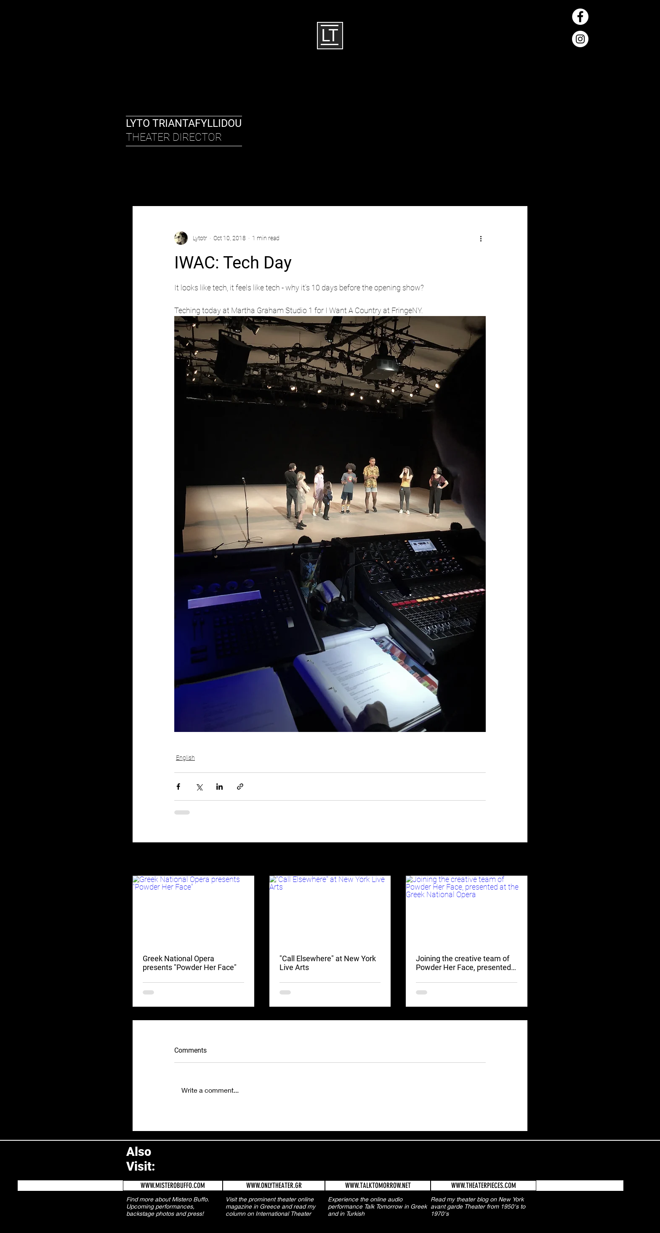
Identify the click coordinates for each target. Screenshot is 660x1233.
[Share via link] (240, 787)
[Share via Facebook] (178, 787)
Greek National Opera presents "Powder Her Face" (190, 963)
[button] (517, 180)
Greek (211, 180)
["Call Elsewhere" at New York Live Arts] (330, 910)
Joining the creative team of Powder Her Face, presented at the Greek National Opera (463, 963)
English (178, 180)
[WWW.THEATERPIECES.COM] (483, 1185)
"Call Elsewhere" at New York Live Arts (327, 963)
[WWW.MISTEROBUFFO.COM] (173, 1185)
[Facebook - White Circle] (580, 16)
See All (519, 859)
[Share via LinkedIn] (220, 787)
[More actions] (481, 238)
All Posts (142, 180)
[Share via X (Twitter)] (199, 787)
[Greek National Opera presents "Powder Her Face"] (193, 910)
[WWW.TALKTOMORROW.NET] (378, 1185)
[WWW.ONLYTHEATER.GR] (274, 1185)
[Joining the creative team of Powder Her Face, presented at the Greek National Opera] (466, 910)
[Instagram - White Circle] (580, 39)
